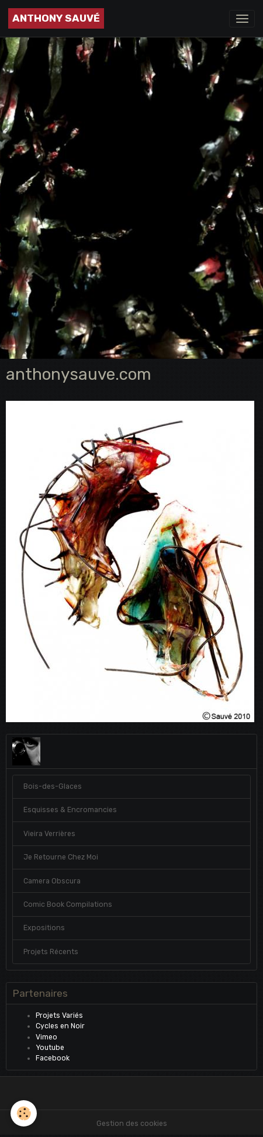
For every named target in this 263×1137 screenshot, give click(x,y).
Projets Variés (59, 1015)
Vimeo (46, 1037)
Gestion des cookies (131, 1123)
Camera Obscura (52, 881)
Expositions (44, 928)
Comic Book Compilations (67, 904)
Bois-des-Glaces (52, 786)
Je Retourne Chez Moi (60, 857)
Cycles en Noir (60, 1026)
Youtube (50, 1048)
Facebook (53, 1058)
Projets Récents (50, 952)
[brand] (56, 18)
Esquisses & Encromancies (70, 810)
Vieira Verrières (49, 834)
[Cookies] (24, 1113)
